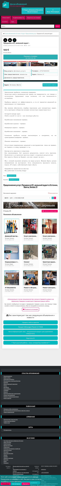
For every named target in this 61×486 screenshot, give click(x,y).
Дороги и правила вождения (11, 396)
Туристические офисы (9, 421)
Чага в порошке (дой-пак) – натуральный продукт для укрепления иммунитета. (30, 332)
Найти (57, 26)
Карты (30, 427)
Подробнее (5, 484)
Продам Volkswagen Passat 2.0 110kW (30, 327)
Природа (5, 463)
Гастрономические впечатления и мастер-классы (16, 410)
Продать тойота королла (30, 322)
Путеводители (7, 430)
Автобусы (6, 387)
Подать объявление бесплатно (33, 11)
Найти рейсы (6, 377)
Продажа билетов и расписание (11, 393)
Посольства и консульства (10, 419)
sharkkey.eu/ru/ (14, 179)
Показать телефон (30, 57)
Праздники (6, 447)
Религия (5, 459)
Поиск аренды (7, 398)
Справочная (30, 416)
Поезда (5, 392)
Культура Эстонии (8, 453)
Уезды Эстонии (7, 450)
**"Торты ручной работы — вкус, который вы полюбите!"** (30, 343)
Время (5, 455)
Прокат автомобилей (9, 395)
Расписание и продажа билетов (11, 381)
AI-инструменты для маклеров (21, 472)
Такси (5, 385)
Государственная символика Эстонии (13, 440)
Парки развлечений (8, 412)
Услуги (4, 21)
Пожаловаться (53, 193)
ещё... (13, 21)
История (5, 452)
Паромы (5, 382)
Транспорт (6, 17)
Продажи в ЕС (11, 175)
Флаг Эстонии (7, 442)
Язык (5, 461)
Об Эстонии (31, 438)
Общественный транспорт (10, 384)
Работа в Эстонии (33, 17)
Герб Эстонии (7, 444)
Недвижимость (18, 17)
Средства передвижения (30, 373)
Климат (5, 456)
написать (43, 469)
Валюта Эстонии (7, 445)
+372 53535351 (45, 472)
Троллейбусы (7, 388)
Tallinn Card (6, 422)
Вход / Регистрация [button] (53, 10)
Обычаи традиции (8, 458)
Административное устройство (11, 448)
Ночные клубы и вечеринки (10, 409)
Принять (26, 484)
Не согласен (16, 484)
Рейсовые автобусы (8, 379)
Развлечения (30, 406)
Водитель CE (30, 338)
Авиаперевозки (7, 376)
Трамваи (5, 390)
